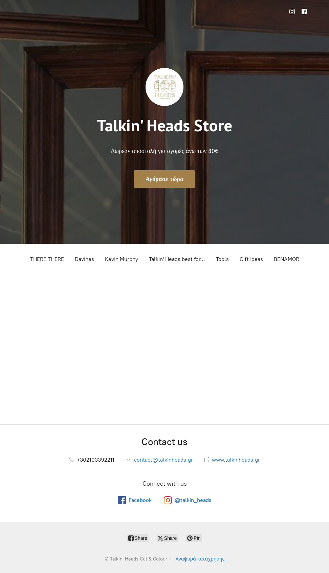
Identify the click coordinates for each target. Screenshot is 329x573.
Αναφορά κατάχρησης (200, 559)
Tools (222, 259)
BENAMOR (286, 259)
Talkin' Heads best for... (177, 259)
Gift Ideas (251, 259)
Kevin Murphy (121, 259)
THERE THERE (47, 259)
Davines (84, 259)
